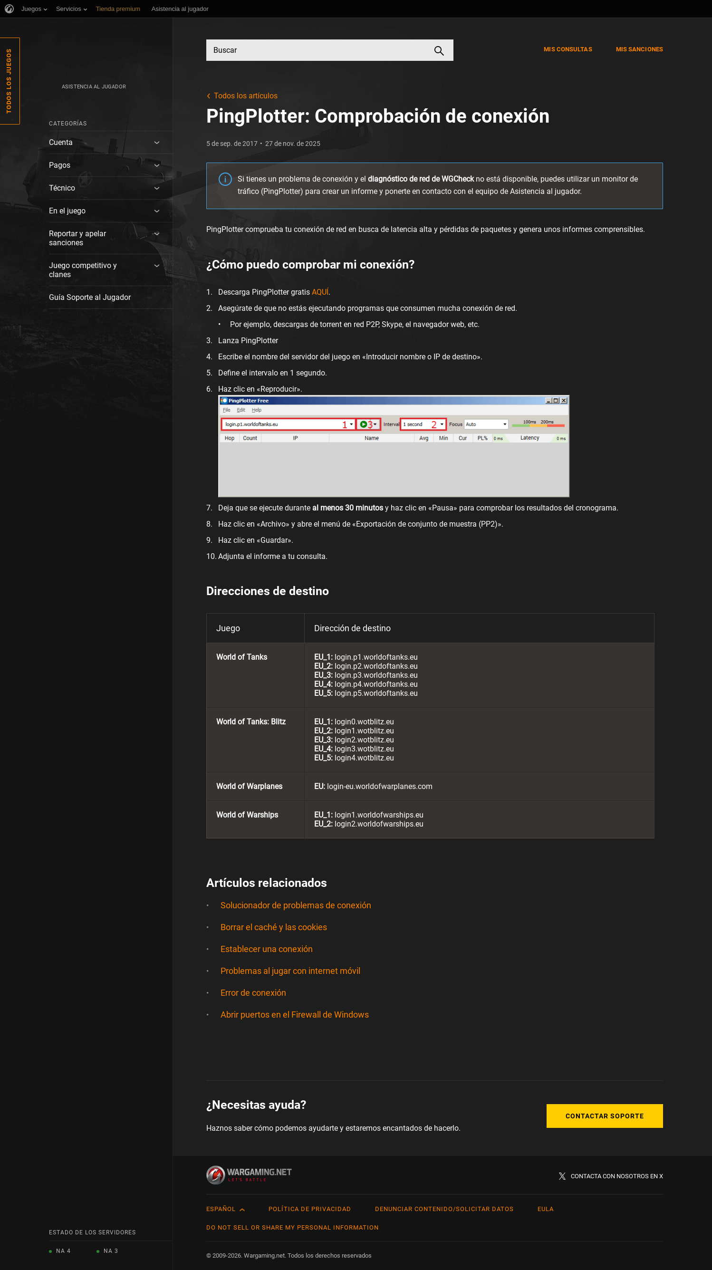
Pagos (59, 165)
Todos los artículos (246, 95)
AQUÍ (320, 292)
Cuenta (61, 142)
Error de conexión (253, 993)
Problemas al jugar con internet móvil (290, 971)
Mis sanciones (639, 49)
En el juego (67, 210)
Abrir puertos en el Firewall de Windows (295, 1015)
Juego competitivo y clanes (83, 270)
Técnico (62, 187)
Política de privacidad (310, 1208)
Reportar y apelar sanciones (77, 238)
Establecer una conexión (267, 949)
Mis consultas (568, 49)
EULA (546, 1208)
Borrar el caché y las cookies (274, 927)
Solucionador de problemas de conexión (296, 905)
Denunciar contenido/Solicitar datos (444, 1208)
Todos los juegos (8, 81)
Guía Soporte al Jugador (90, 297)
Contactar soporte (605, 1116)
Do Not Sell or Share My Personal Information (292, 1227)
